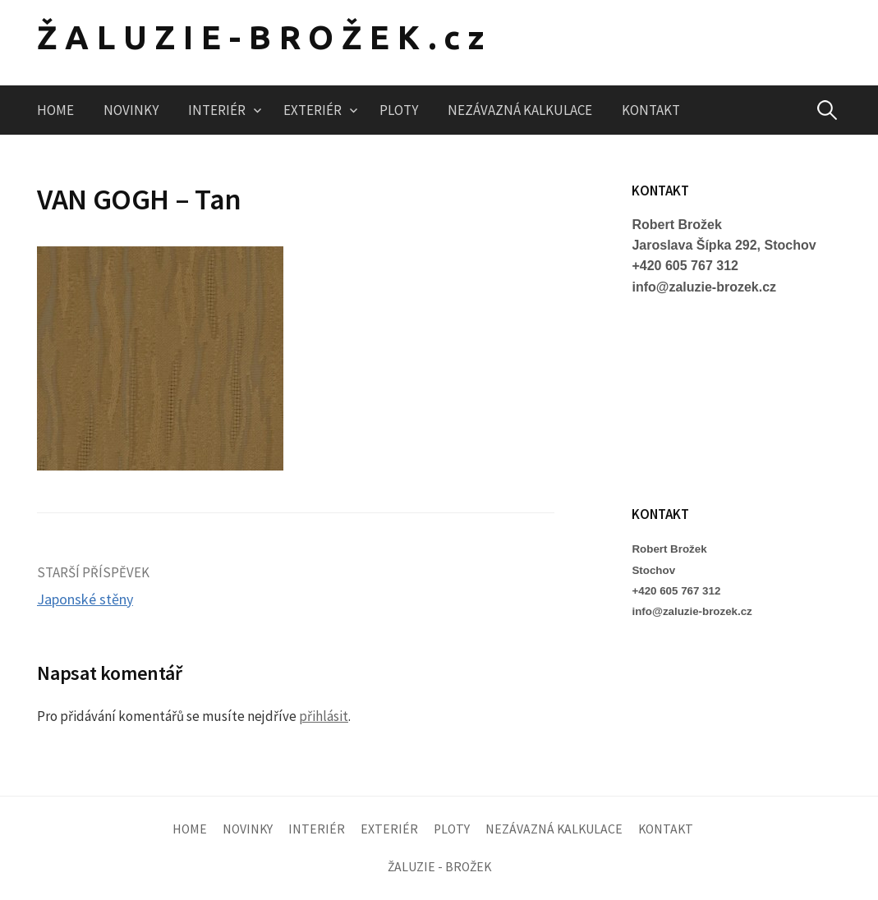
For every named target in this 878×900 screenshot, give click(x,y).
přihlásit (323, 716)
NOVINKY (131, 110)
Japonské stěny (85, 599)
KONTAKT (651, 110)
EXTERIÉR (312, 110)
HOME (55, 110)
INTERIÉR (217, 110)
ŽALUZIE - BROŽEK (439, 867)
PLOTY (398, 110)
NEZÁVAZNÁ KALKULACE (520, 110)
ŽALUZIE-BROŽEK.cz (264, 37)
